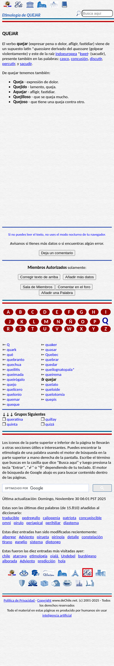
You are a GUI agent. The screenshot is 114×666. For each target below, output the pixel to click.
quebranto (15, 359)
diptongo (53, 541)
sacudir (25, 63)
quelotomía (55, 394)
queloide (52, 389)
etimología (38, 555)
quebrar (52, 359)
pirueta (43, 536)
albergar (9, 536)
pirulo (18, 522)
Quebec (51, 354)
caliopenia (51, 517)
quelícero (14, 389)
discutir (96, 58)
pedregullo (31, 517)
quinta (12, 424)
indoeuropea (66, 53)
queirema (53, 374)
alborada (9, 560)
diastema (71, 522)
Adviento (26, 536)
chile (6, 555)
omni (6, 522)
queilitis (13, 369)
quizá (49, 424)
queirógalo (16, 379)
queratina (15, 419)
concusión (79, 58)
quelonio (14, 394)
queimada (15, 374)
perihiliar (53, 522)
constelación (92, 536)
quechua (14, 364)
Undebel (68, 555)
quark (11, 349)
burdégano (87, 555)
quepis (50, 399)
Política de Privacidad (19, 600)
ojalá (54, 555)
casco (64, 58)
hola (61, 560)
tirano (7, 541)
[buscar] (45, 488)
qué (10, 354)
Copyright (44, 600)
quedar (51, 364)
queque (13, 404)
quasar (51, 349)
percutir (8, 63)
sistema (36, 541)
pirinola (58, 536)
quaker (51, 344)
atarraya (20, 555)
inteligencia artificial (57, 615)
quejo (11, 384)
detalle (73, 536)
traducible (10, 517)
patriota (69, 517)
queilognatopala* (60, 369)
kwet (84, 53)
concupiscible (90, 517)
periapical (34, 522)
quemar (13, 399)
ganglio (21, 541)
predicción (46, 560)
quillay (50, 419)
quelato (51, 384)
